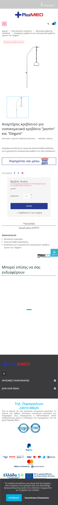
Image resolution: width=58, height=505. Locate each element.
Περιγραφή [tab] (29, 223)
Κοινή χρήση (14, 173)
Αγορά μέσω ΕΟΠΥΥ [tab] (29, 227)
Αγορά (29, 206)
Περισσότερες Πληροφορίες (37, 497)
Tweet (18, 173)
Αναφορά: (42, 139)
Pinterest (22, 173)
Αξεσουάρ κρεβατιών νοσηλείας (23, 139)
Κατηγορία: (6, 139)
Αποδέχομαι (14, 497)
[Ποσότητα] (26, 196)
